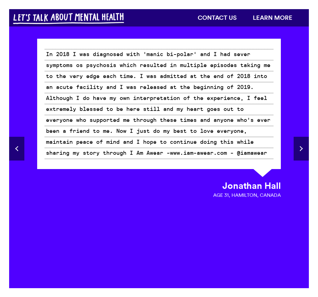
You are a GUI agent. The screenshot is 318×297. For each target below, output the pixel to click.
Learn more (272, 17)
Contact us (217, 17)
